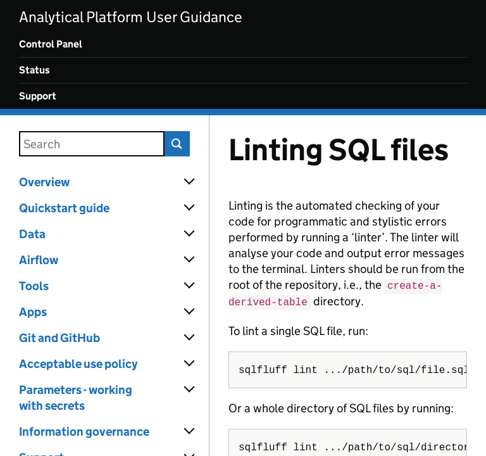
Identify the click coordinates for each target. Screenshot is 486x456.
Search (177, 143)
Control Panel (50, 44)
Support (37, 96)
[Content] (347, 285)
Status (34, 70)
